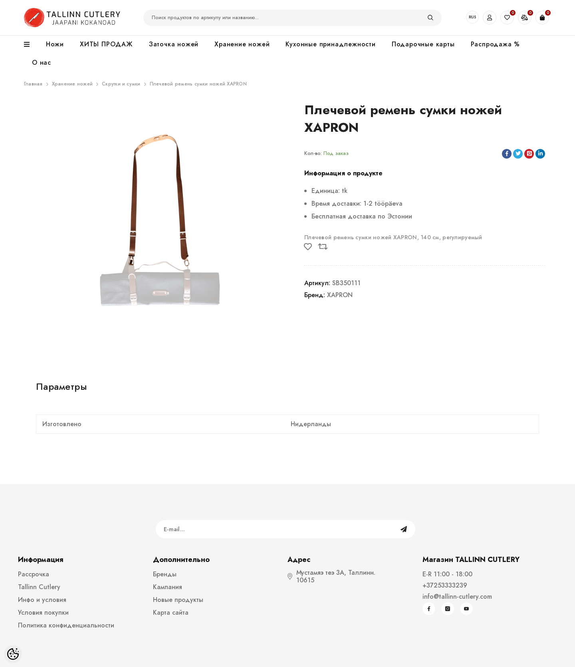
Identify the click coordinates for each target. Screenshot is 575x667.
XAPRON (340, 295)
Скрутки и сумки (121, 83)
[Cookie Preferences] (13, 654)
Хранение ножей (72, 83)
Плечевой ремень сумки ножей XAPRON (198, 83)
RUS (472, 17)
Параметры (61, 386)
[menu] (31, 45)
